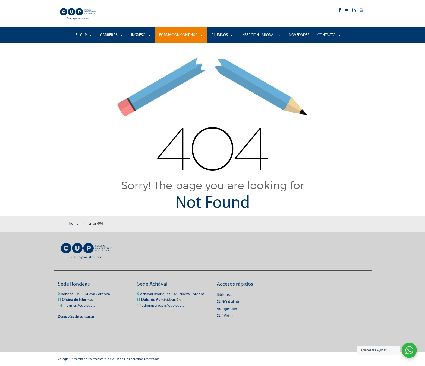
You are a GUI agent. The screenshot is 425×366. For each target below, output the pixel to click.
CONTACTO (329, 35)
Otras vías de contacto (76, 317)
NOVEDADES (299, 35)
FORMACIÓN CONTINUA (181, 35)
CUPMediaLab (228, 302)
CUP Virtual (225, 316)
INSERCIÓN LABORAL (261, 35)
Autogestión (227, 309)
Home (73, 224)
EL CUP (83, 35)
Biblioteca (224, 295)
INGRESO (141, 35)
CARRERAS (111, 35)
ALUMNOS (222, 35)
